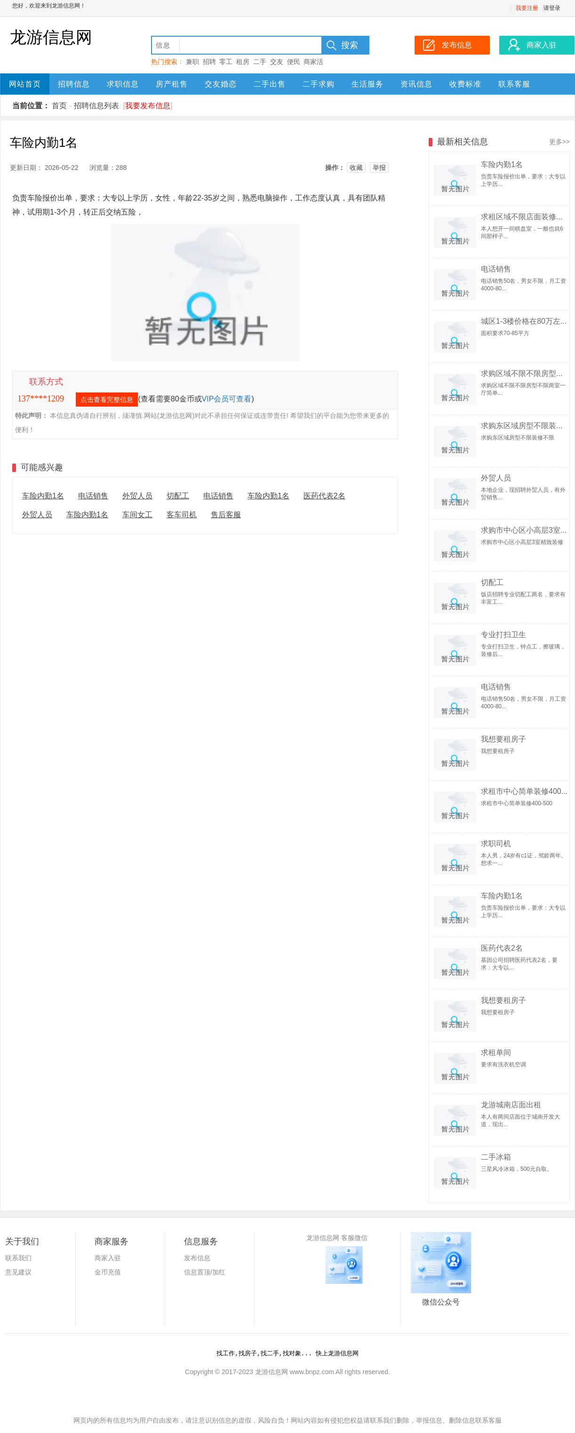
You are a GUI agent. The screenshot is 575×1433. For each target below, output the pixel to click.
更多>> (559, 141)
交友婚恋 (221, 84)
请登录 (551, 8)
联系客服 (514, 84)
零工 (225, 61)
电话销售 (93, 496)
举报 (379, 167)
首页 (59, 106)
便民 (293, 61)
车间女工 (137, 515)
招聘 (209, 61)
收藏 (356, 167)
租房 (242, 61)
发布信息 (197, 1258)
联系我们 (18, 1258)
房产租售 (172, 84)
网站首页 (25, 84)
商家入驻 (108, 1258)
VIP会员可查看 (227, 399)
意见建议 (18, 1272)
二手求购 (319, 84)
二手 (259, 61)
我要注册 (527, 8)
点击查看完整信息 (106, 399)
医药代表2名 (324, 496)
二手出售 (270, 84)
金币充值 (108, 1272)
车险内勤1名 (43, 496)
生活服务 (367, 84)
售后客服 (226, 515)
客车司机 (182, 515)
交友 (276, 61)
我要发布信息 (147, 106)
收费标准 (465, 84)
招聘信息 (74, 84)
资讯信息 (416, 84)
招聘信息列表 (96, 106)
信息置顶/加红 (204, 1272)
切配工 (178, 496)
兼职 (192, 61)
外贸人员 (137, 496)
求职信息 (123, 84)
